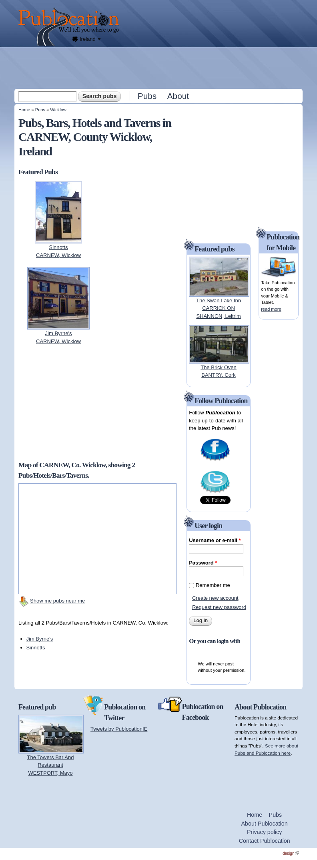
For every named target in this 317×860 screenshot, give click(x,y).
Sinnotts (35, 648)
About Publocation (264, 823)
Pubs (147, 95)
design (291, 853)
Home (24, 109)
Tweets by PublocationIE (118, 729)
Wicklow (58, 109)
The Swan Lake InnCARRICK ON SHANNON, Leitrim (218, 308)
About (178, 95)
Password (203, 563)
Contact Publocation (264, 841)
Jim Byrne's (39, 639)
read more (271, 309)
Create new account (215, 598)
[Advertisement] (159, 68)
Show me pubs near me (57, 601)
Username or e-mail (215, 540)
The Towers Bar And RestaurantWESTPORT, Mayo (50, 765)
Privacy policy (264, 832)
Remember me (213, 585)
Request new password (219, 607)
